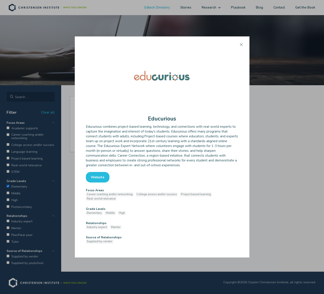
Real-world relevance (101, 199)
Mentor (116, 227)
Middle (110, 213)
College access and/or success (157, 194)
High (122, 213)
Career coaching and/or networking (110, 194)
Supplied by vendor (100, 241)
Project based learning (196, 194)
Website (97, 177)
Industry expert (97, 227)
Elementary (94, 213)
